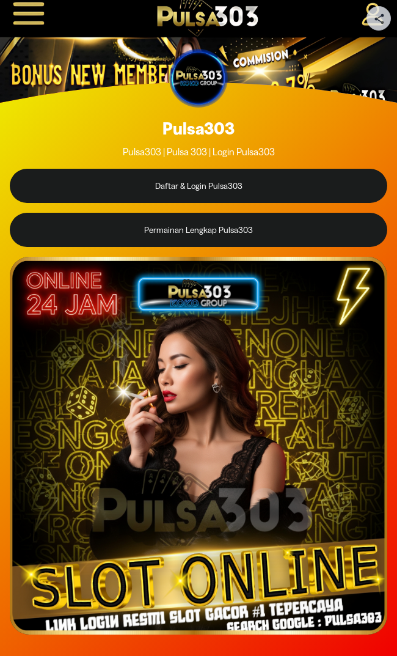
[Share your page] (378, 18)
